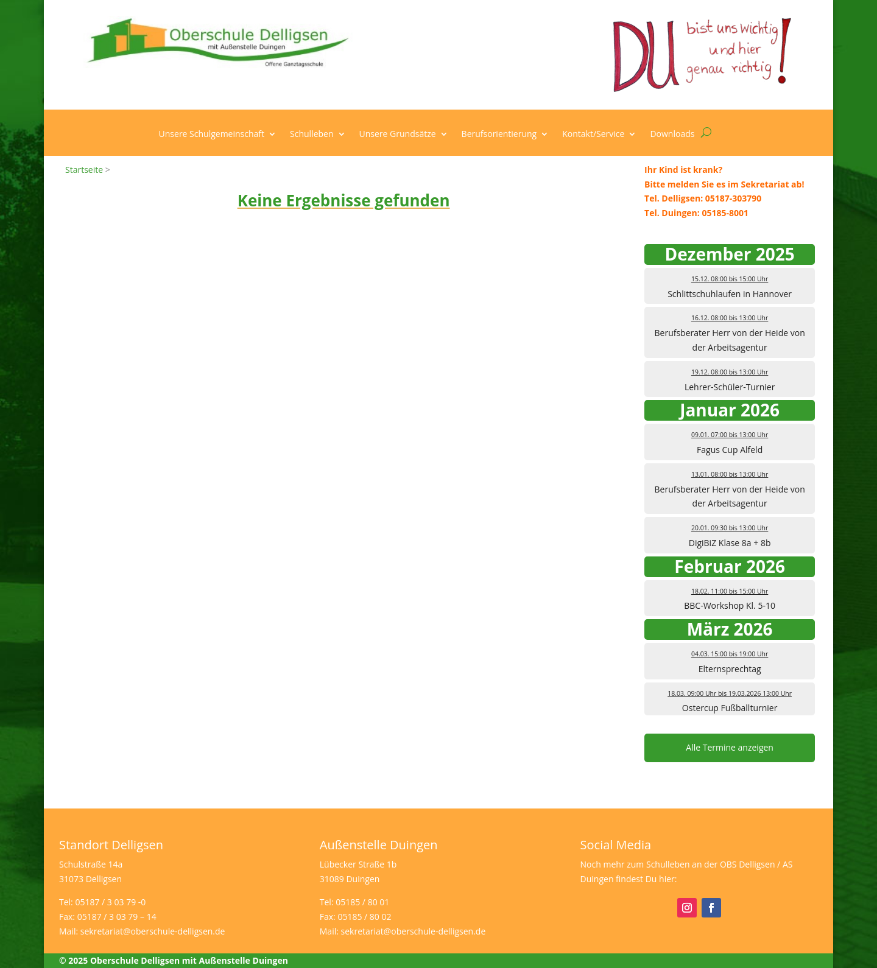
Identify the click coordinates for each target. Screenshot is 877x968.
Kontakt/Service (593, 134)
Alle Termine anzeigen (729, 747)
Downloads (672, 134)
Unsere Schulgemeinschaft (211, 134)
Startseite (84, 169)
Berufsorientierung (499, 134)
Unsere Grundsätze (397, 134)
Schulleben (312, 134)
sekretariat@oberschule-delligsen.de (152, 931)
